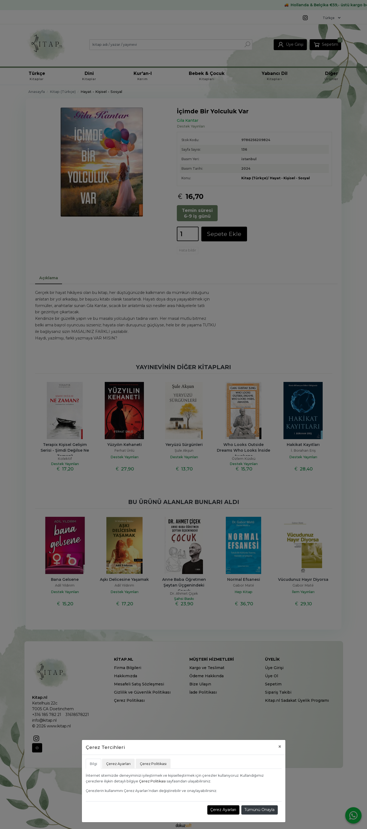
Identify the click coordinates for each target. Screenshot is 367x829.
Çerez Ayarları (223, 809)
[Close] (279, 746)
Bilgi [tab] (93, 764)
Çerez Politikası (152, 781)
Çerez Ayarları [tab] (118, 764)
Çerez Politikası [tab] (153, 764)
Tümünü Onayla (259, 809)
